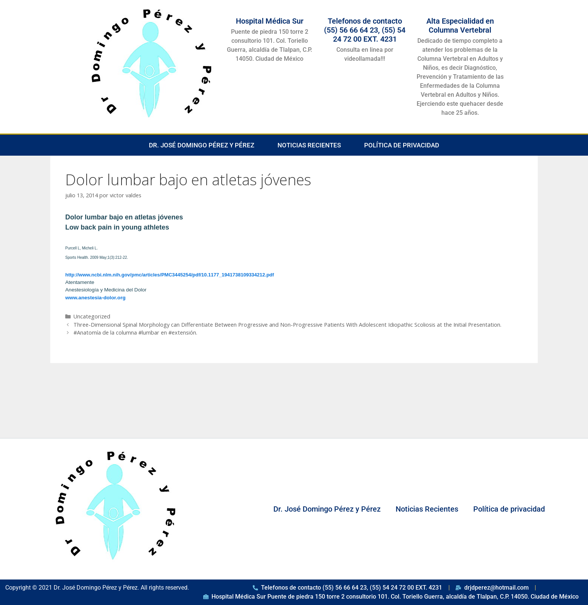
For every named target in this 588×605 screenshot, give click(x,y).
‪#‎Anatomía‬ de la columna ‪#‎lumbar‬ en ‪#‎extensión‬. (135, 332)
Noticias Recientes (309, 145)
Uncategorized (92, 316)
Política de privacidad (401, 145)
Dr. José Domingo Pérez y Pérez (201, 145)
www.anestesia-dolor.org (95, 297)
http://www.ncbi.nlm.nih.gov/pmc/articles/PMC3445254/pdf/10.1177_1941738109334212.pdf (169, 275)
